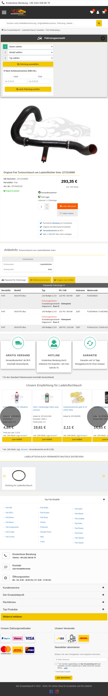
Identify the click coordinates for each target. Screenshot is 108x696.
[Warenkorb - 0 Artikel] (103, 12)
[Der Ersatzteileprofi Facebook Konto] (51, 692)
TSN (40, 76)
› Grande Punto (44, 532)
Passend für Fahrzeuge (14, 280)
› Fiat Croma (9, 537)
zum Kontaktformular (21, 569)
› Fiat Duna (43, 517)
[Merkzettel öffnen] (91, 12)
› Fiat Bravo (9, 522)
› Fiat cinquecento (11, 527)
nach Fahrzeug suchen (28, 89)
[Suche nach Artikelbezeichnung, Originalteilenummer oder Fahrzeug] (53, 23)
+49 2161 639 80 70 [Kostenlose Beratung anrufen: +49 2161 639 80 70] (39, 3)
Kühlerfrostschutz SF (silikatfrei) (15, 407)
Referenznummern (40, 280)
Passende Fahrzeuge (54, 285)
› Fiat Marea (78, 514)
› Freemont (43, 527)
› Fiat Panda (78, 528)
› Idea (41, 537)
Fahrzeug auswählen (28, 64)
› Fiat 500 (8, 508)
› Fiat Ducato (43, 513)
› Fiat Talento (78, 538)
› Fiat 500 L (8, 513)
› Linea (41, 542)
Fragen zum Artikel (64, 280)
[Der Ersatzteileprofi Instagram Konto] (56, 692)
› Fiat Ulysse (78, 543)
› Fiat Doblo (43, 508)
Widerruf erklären (12, 616)
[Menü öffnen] (4, 12)
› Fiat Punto (78, 533)
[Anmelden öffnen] (97, 12)
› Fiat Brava (9, 517)
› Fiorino (42, 522)
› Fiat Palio (77, 523)
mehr (65, 668)
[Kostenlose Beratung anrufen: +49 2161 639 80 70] (2, 3)
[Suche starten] (99, 23)
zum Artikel (17, 439)
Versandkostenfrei (50, 231)
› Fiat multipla (78, 519)
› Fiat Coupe (9, 532)
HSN (16, 76)
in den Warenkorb (68, 206)
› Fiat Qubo (78, 509)
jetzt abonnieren (63, 678)
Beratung (56, 223)
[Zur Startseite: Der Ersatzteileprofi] (18, 12)
